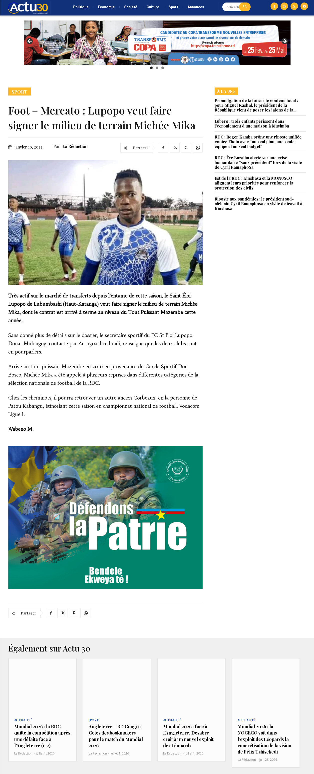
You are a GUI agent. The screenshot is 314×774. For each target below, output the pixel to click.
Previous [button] (30, 41)
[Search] (245, 6)
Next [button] (284, 41)
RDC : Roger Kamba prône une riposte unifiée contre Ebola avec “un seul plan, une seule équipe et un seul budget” (258, 141)
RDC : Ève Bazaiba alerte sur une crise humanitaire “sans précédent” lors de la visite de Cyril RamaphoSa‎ (258, 162)
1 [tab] (151, 67)
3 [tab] (162, 67)
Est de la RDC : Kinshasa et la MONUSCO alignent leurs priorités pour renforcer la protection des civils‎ (254, 183)
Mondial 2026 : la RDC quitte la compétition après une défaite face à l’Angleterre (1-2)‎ (42, 736)
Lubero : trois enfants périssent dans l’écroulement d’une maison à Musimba (252, 123)
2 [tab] (157, 67)
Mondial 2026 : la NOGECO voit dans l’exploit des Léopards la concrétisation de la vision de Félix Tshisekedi (264, 739)
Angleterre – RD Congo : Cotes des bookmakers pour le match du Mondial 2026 (116, 736)
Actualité (23, 720)
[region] (157, 42)
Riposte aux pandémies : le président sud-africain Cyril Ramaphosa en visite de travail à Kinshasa (258, 203)
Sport (19, 92)
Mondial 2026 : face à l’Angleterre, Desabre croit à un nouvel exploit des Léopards (188, 736)
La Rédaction (75, 146)
